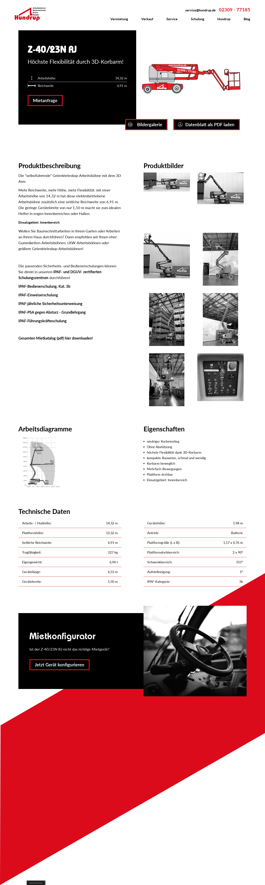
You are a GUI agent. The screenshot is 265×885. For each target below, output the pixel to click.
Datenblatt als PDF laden (206, 124)
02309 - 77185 (234, 9)
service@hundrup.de (200, 10)
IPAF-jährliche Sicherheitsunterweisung (50, 303)
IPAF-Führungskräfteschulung (42, 321)
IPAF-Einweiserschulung (38, 295)
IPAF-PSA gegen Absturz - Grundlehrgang (52, 312)
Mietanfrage (45, 100)
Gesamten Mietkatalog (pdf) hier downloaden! (55, 338)
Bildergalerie (145, 124)
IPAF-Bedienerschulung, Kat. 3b (44, 286)
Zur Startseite (32, 14)
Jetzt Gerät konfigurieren (59, 664)
